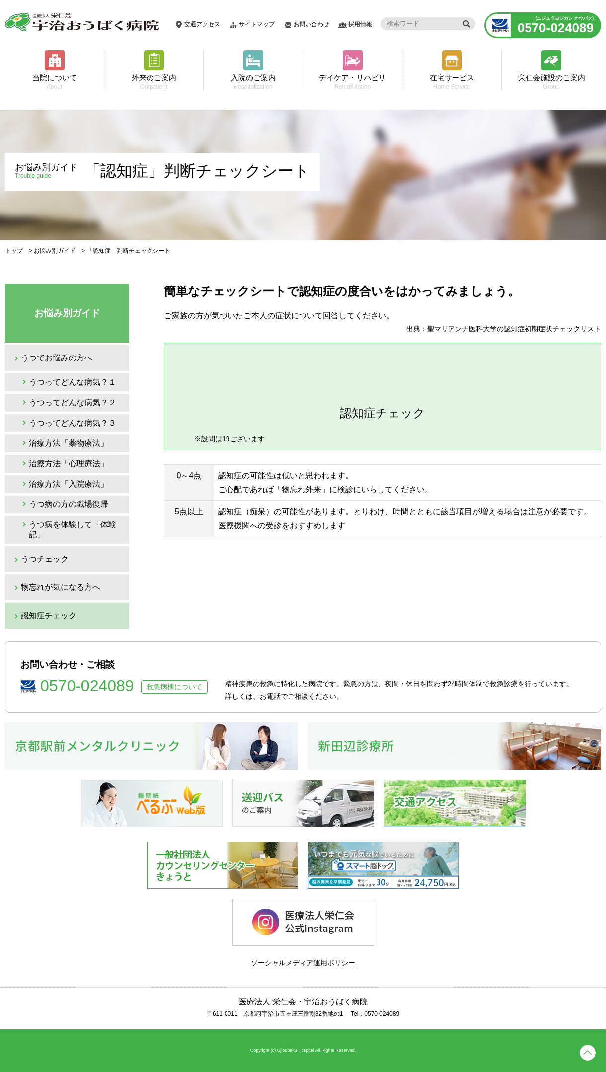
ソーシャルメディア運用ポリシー (303, 963)
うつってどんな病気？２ (72, 402)
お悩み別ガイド (55, 250)
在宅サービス (451, 81)
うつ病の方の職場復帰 (68, 504)
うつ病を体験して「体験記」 (72, 529)
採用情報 (360, 24)
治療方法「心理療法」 (68, 463)
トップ (14, 250)
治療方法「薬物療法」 (68, 443)
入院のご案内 (253, 81)
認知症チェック (48, 615)
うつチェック (45, 559)
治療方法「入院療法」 (68, 484)
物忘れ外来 (301, 489)
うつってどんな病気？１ (72, 382)
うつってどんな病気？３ (72, 423)
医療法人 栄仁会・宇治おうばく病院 (303, 1002)
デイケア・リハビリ (352, 81)
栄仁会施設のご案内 (551, 81)
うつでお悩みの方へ (56, 358)
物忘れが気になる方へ (60, 587)
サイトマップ (257, 24)
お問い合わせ (311, 24)
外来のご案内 (153, 81)
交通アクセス (202, 24)
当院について (54, 81)
